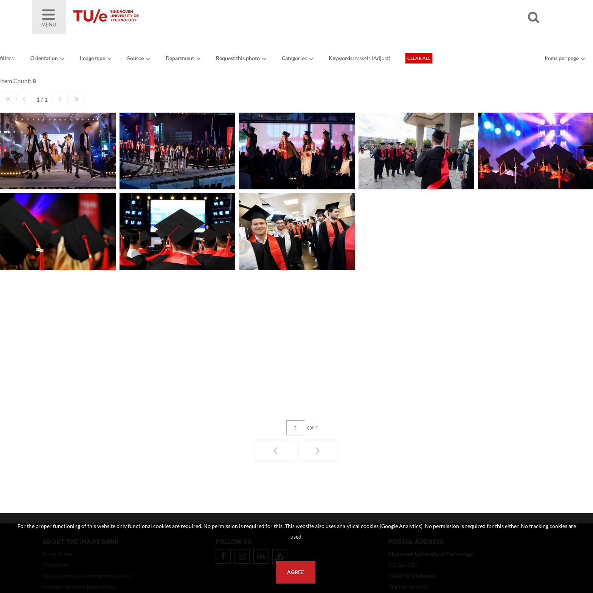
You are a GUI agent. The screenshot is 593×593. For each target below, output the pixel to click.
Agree (295, 572)
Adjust (381, 58)
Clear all (418, 58)
